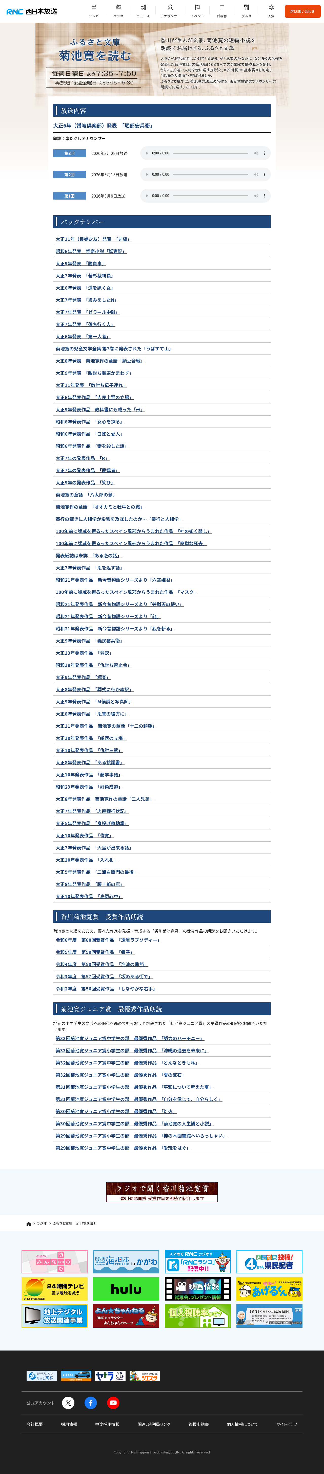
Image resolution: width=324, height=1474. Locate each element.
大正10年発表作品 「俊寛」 (85, 835)
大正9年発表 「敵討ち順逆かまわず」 (95, 372)
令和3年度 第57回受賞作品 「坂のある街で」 (104, 976)
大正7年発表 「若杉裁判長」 (85, 275)
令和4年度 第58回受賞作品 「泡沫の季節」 (102, 964)
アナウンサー (170, 15)
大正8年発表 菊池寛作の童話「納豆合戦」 (100, 360)
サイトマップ (286, 1424)
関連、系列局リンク (154, 1424)
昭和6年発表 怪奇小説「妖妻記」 (91, 251)
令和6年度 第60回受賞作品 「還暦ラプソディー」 (109, 939)
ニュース (143, 15)
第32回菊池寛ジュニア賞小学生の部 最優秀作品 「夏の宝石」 (121, 1074)
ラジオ (119, 15)
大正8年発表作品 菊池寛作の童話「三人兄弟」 (105, 798)
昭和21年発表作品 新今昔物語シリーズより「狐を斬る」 (115, 628)
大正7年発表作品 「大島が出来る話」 (95, 847)
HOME (29, 1224)
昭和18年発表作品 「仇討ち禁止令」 (94, 665)
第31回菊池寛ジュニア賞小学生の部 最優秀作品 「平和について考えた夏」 (134, 1087)
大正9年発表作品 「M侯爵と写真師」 (94, 701)
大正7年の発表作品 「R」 (83, 458)
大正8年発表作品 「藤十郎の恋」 (90, 884)
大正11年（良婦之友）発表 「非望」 (94, 239)
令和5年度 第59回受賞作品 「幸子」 (95, 952)
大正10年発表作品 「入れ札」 (87, 859)
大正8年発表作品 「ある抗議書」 (90, 762)
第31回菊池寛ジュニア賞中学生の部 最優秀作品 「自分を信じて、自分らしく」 (139, 1099)
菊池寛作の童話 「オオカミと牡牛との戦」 (100, 506)
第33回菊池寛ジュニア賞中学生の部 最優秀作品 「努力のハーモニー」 (130, 1038)
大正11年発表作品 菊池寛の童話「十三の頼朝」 (106, 725)
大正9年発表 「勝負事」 (81, 263)
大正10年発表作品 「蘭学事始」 (89, 774)
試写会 (222, 15)
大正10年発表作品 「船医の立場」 (91, 738)
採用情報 (69, 1424)
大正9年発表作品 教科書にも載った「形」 (100, 409)
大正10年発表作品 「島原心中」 (89, 896)
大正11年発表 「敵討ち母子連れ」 (91, 385)
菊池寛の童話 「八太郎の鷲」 (86, 494)
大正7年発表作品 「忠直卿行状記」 (92, 811)
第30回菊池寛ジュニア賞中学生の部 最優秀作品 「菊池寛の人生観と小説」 (135, 1123)
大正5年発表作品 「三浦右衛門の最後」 (97, 871)
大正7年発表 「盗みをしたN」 (87, 299)
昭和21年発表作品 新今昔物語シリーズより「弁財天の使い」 (120, 604)
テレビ (94, 15)
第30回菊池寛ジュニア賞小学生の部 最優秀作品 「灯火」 (116, 1111)
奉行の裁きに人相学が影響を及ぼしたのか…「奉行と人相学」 (119, 519)
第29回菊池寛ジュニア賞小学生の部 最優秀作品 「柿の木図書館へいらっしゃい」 (141, 1135)
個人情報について (242, 1424)
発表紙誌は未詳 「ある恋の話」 (89, 555)
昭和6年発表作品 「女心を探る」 (90, 421)
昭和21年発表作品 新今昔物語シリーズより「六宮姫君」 (115, 579)
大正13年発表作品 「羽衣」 (85, 652)
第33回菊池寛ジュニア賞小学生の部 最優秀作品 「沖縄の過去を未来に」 (132, 1050)
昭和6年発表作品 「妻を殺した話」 (92, 445)
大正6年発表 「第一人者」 (83, 336)
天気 (271, 15)
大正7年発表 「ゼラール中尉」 (88, 312)
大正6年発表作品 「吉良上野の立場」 (95, 397)
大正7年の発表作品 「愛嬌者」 (88, 470)
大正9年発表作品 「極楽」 (83, 677)
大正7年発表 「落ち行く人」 (85, 324)
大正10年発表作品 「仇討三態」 (89, 750)
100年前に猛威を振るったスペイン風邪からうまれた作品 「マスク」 (127, 592)
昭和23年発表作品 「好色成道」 (89, 786)
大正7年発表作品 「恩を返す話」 (90, 567)
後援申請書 (199, 1424)
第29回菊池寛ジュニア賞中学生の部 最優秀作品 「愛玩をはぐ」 (123, 1147)
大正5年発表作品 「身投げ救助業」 (92, 823)
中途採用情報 (107, 1424)
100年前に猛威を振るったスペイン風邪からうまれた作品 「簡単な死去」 (131, 543)
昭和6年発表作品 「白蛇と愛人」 (90, 433)
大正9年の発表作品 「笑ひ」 (85, 482)
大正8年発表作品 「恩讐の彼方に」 (92, 713)
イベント (197, 15)
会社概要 (35, 1424)
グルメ (247, 15)
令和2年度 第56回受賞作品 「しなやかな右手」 (106, 988)
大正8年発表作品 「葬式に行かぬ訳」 (95, 689)
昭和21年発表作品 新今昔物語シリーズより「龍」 (108, 616)
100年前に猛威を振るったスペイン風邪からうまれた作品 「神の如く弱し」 (134, 531)
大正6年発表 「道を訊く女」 (85, 287)
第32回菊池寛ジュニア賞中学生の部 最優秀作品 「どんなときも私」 (128, 1062)
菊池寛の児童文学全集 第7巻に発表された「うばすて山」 (114, 348)
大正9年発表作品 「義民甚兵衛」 (90, 640)
